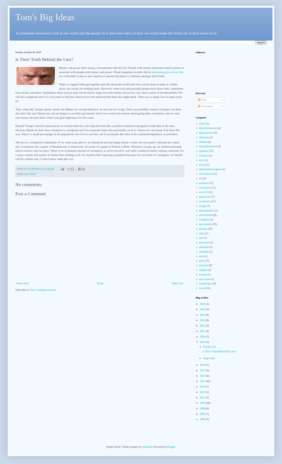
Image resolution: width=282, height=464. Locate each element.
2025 (203, 309)
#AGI (202, 123)
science (203, 274)
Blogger (171, 446)
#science (203, 155)
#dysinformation (208, 128)
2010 (203, 403)
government (30, 174)
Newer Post (22, 283)
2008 (203, 413)
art (200, 178)
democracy (205, 196)
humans (203, 228)
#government (206, 132)
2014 (203, 386)
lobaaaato (147, 446)
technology (205, 283)
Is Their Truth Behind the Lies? (219, 351)
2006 (203, 419)
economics (205, 201)
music (202, 260)
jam (201, 237)
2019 (203, 342)
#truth (202, 164)
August (207, 358)
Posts (202, 99)
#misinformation (208, 146)
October (207, 346)
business (203, 183)
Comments (205, 106)
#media (203, 142)
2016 (203, 375)
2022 (203, 325)
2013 (203, 392)
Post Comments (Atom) (43, 290)
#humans (204, 137)
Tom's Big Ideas (45, 17)
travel (202, 288)
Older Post (177, 283)
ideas (202, 233)
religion (203, 270)
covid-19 (204, 192)
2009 (203, 408)
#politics (203, 151)
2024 (203, 314)
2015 (203, 381)
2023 (203, 320)
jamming (204, 251)
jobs (201, 256)
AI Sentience (206, 173)
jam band (204, 242)
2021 (203, 331)
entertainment (206, 210)
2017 (203, 370)
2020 (203, 336)
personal (203, 265)
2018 (203, 364)
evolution (204, 219)
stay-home (204, 279)
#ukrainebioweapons (210, 169)
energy (202, 206)
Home (100, 283)
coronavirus (205, 187)
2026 (203, 304)
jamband (203, 247)
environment (206, 215)
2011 (203, 397)
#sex (201, 160)
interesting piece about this (167, 72)
